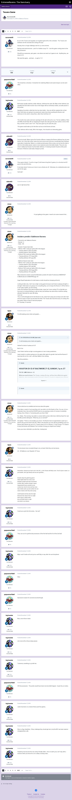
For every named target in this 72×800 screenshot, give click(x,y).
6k (9, 150)
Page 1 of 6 (28, 31)
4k (9, 325)
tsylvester (9, 100)
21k (9, 93)
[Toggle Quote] (20, 337)
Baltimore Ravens (23, 18)
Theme (29, 794)
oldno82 (9, 136)
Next (18, 31)
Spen (9, 311)
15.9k (10, 218)
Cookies (43, 794)
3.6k (9, 51)
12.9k (10, 114)
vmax (9, 204)
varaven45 (12, 16)
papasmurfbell (9, 79)
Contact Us (36, 794)
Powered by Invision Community (36, 797)
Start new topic (65, 24)
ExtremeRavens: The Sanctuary (15, 2)
